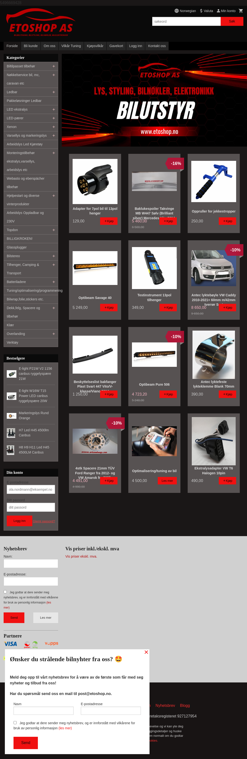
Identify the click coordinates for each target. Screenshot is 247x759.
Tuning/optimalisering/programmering (32, 290)
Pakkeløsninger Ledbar (24, 101)
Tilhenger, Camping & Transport (23, 269)
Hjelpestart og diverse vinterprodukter (23, 200)
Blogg (185, 706)
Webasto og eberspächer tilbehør (25, 183)
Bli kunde (31, 46)
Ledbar (12, 92)
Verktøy (12, 342)
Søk (232, 21)
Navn (44, 708)
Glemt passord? (44, 521)
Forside (12, 46)
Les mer (45, 617)
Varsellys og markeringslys (27, 135)
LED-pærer (15, 118)
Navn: (8, 556)
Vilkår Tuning (71, 46)
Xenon (11, 127)
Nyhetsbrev (165, 706)
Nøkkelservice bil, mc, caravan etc (23, 79)
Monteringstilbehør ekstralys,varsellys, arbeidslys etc (21, 161)
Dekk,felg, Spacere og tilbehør (23, 312)
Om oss (49, 46)
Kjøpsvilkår (95, 46)
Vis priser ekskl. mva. (81, 556)
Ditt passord (16, 500)
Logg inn (135, 46)
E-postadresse (17, 482)
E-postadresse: (15, 574)
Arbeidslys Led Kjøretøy (25, 144)
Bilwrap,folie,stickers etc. (25, 299)
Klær (10, 325)
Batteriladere (16, 282)
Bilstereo (13, 256)
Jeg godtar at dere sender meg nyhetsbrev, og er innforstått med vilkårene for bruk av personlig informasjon (74, 725)
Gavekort (116, 46)
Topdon (12, 230)
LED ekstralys (17, 109)
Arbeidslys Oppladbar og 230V (25, 217)
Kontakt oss (157, 46)
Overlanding (16, 334)
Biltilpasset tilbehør (21, 66)
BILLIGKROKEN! (20, 239)
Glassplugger (17, 247)
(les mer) (65, 728)
